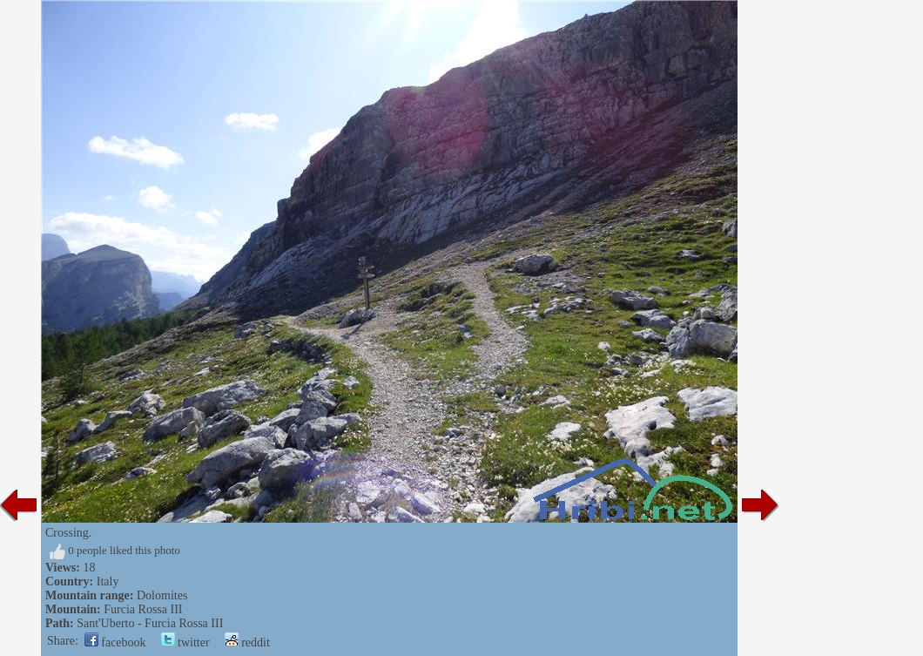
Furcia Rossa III (143, 609)
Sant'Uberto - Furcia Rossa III (150, 623)
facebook (115, 642)
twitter (185, 642)
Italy (108, 581)
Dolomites (162, 595)
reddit (247, 642)
